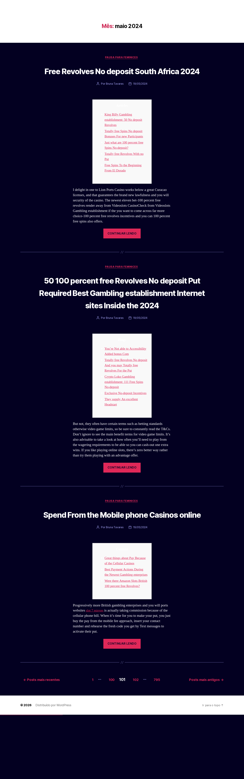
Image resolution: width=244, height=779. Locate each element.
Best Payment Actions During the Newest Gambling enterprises (126, 629)
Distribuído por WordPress (53, 769)
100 (107, 743)
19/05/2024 (140, 96)
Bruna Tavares (114, 96)
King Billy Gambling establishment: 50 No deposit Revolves (125, 132)
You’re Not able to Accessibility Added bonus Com (124, 379)
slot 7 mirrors (95, 675)
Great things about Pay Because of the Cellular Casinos (121, 612)
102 (134, 743)
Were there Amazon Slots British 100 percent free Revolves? (123, 645)
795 (158, 743)
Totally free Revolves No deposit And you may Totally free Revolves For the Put (125, 396)
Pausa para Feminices (122, 57)
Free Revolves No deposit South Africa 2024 (122, 77)
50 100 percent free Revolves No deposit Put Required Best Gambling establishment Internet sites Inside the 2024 (122, 312)
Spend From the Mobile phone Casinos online (122, 557)
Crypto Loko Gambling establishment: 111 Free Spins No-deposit (126, 412)
